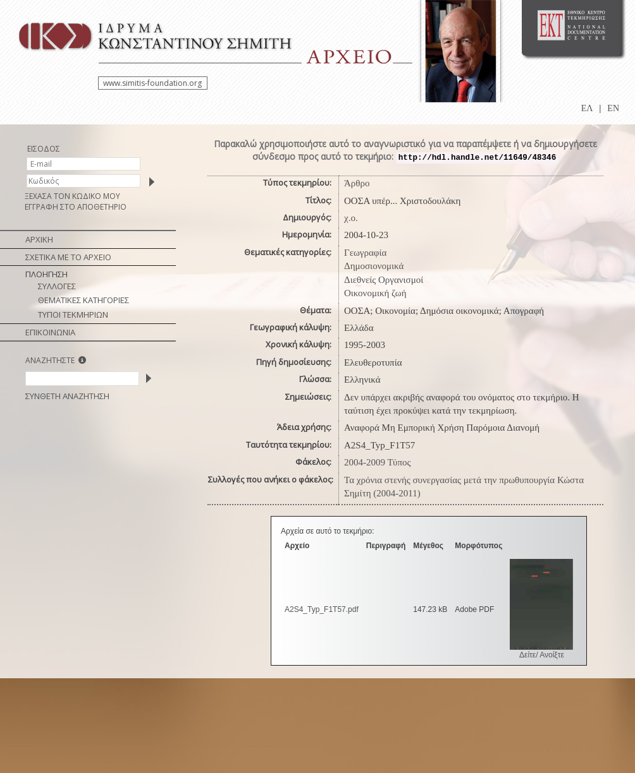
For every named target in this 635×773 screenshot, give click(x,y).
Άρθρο (357, 183)
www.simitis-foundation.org (152, 83)
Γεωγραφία (365, 253)
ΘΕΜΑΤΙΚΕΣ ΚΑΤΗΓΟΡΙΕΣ (83, 300)
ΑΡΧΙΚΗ (39, 239)
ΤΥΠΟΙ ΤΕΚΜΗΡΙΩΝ (73, 314)
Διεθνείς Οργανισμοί (383, 280)
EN (613, 108)
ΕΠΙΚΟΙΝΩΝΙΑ (50, 332)
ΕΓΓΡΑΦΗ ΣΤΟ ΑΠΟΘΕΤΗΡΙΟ (75, 206)
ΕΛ (587, 108)
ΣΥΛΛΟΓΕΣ (57, 286)
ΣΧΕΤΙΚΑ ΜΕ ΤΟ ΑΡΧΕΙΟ (68, 257)
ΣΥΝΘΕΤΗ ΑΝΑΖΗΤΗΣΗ (67, 396)
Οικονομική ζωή (375, 293)
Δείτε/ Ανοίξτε (541, 654)
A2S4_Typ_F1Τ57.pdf (322, 609)
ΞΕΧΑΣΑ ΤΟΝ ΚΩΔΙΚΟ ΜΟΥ (72, 196)
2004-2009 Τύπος (377, 462)
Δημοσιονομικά (374, 266)
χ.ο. (351, 218)
